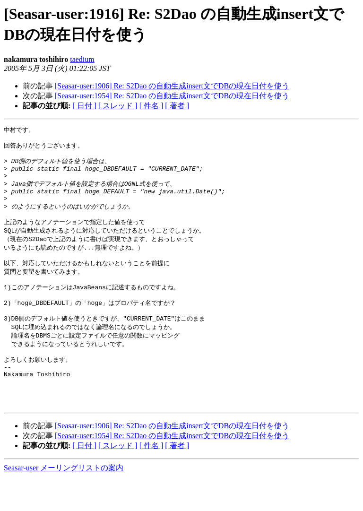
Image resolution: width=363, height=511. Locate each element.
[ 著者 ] (177, 106)
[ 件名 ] (151, 106)
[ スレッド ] (118, 106)
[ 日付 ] (84, 106)
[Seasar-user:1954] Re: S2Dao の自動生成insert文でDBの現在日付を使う (172, 96)
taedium (82, 59)
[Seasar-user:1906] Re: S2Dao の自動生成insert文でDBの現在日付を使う (172, 86)
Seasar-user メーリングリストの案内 (63, 502)
